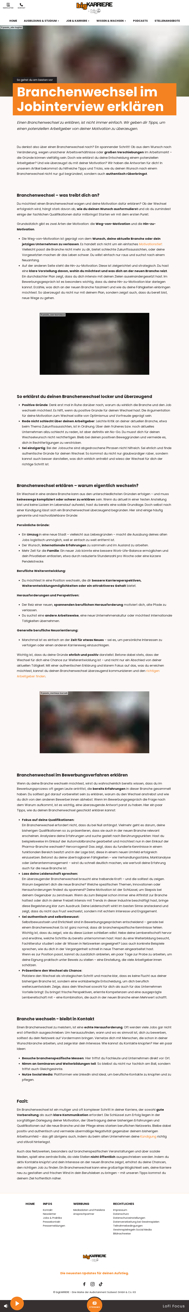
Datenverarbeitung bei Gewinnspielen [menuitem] (136, 1221)
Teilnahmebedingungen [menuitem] (128, 1225)
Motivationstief (150, 244)
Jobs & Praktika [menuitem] (52, 1218)
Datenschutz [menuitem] (121, 1214)
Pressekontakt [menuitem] (51, 1221)
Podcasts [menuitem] (140, 21)
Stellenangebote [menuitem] (167, 21)
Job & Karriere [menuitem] (78, 21)
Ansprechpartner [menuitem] (83, 1214)
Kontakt (21, 6)
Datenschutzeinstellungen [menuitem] (129, 1218)
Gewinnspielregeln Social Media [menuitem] (132, 1229)
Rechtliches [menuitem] (123, 1204)
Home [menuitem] (13, 21)
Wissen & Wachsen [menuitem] (111, 21)
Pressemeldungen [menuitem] (54, 1225)
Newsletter (8, 6)
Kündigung (148, 1136)
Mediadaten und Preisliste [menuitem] (89, 1210)
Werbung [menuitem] (81, 1204)
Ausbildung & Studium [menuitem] (41, 21)
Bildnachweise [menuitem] (122, 1233)
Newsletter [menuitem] (49, 1214)
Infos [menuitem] (47, 1204)
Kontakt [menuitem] (47, 1210)
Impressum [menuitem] (120, 1210)
